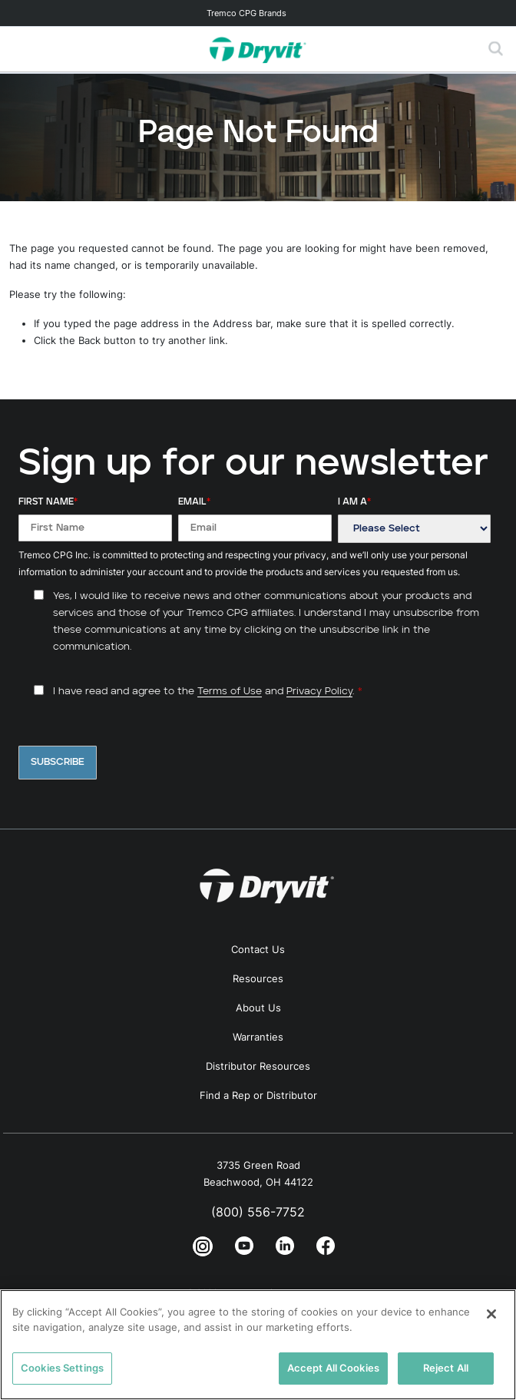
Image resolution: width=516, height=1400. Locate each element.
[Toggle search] (496, 49)
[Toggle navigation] (258, 13)
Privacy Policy (319, 692)
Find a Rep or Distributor (258, 1095)
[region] (258, 1344)
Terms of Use (229, 692)
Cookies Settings (62, 1368)
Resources (258, 978)
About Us (258, 1007)
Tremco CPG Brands (246, 13)
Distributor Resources (258, 1066)
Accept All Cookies (333, 1368)
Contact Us (258, 949)
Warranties (258, 1037)
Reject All (445, 1368)
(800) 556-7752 (258, 1212)
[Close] (491, 1314)
